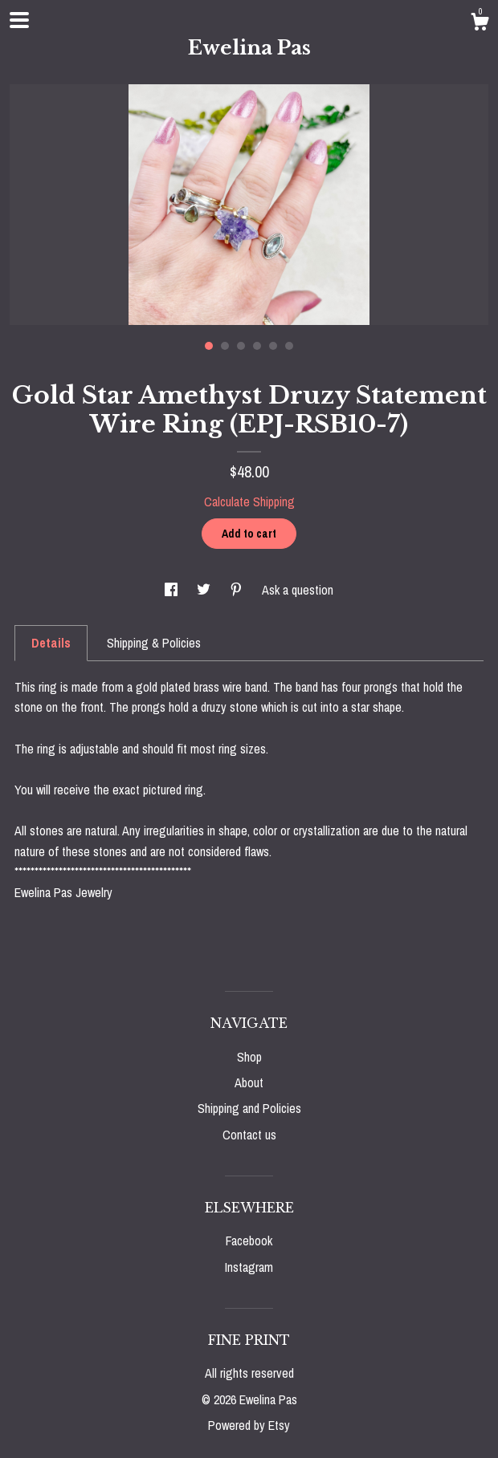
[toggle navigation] (19, 20)
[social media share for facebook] (173, 590)
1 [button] (209, 346)
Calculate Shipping (249, 501)
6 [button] (289, 346)
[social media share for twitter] (205, 590)
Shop (249, 1057)
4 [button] (257, 346)
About (249, 1082)
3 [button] (241, 346)
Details (51, 643)
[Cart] (479, 24)
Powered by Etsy (249, 1425)
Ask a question (297, 590)
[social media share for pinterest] (238, 590)
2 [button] (225, 346)
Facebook (249, 1240)
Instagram (249, 1267)
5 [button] (273, 346)
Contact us (249, 1134)
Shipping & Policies (154, 643)
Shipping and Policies (249, 1108)
